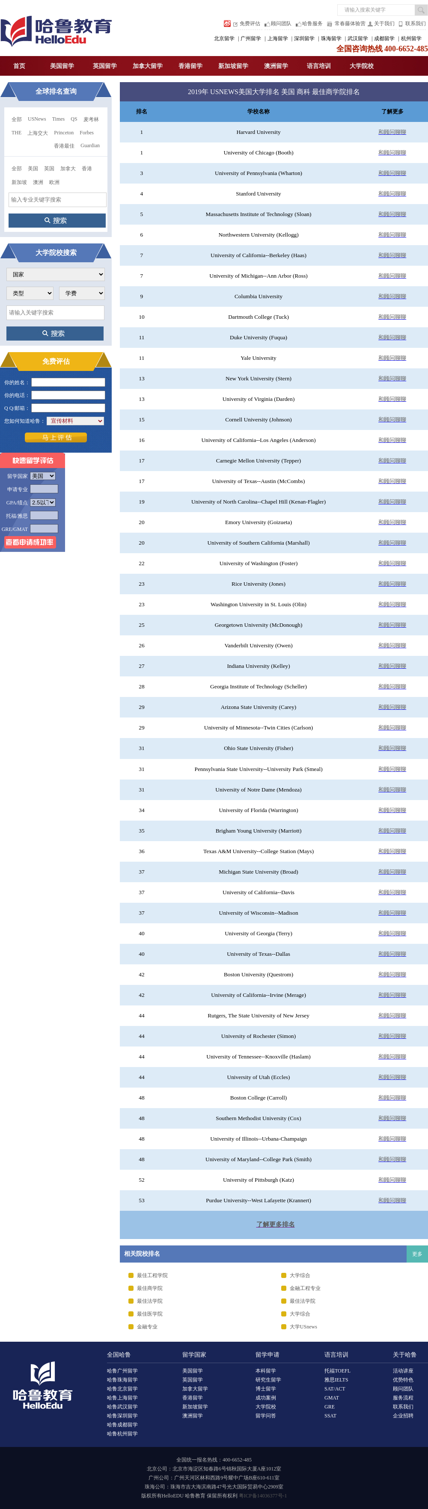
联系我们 (415, 24)
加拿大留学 (148, 66)
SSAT (330, 1416)
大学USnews (303, 1327)
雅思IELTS (336, 1380)
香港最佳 (64, 146)
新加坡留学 (233, 66)
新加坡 (19, 182)
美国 (33, 169)
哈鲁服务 (312, 24)
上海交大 (37, 133)
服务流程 (403, 1398)
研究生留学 (268, 1380)
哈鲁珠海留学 (122, 1380)
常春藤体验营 (350, 24)
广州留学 (251, 39)
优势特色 (403, 1380)
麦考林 (91, 119)
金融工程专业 (305, 1288)
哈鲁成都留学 (122, 1425)
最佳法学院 (150, 1301)
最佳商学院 (150, 1288)
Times (58, 119)
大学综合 (300, 1275)
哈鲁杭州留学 (122, 1434)
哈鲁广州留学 (122, 1371)
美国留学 (62, 66)
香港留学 (190, 66)
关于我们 (384, 24)
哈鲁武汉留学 (122, 1407)
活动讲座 (403, 1371)
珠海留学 (331, 39)
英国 (49, 169)
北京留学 (224, 39)
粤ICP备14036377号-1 (263, 1496)
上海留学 (278, 39)
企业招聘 (403, 1416)
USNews (37, 119)
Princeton (64, 133)
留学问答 (266, 1416)
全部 (17, 119)
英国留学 (105, 66)
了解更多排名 (275, 1224)
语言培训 (319, 66)
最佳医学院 (150, 1314)
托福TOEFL (337, 1371)
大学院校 (362, 66)
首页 (19, 66)
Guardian (90, 145)
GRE (329, 1407)
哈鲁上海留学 (122, 1398)
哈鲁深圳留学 (122, 1416)
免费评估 (250, 24)
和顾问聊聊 (392, 132)
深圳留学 (304, 39)
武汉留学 (358, 39)
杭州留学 (411, 39)
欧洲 (54, 182)
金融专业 (147, 1327)
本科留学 (266, 1371)
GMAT (331, 1398)
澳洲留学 (276, 66)
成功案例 (266, 1398)
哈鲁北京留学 (122, 1389)
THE (16, 133)
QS (74, 119)
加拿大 (68, 169)
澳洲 (38, 182)
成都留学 (384, 39)
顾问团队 (281, 24)
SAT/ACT (334, 1389)
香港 (87, 169)
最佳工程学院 (152, 1275)
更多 (417, 1254)
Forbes (87, 133)
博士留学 (266, 1389)
